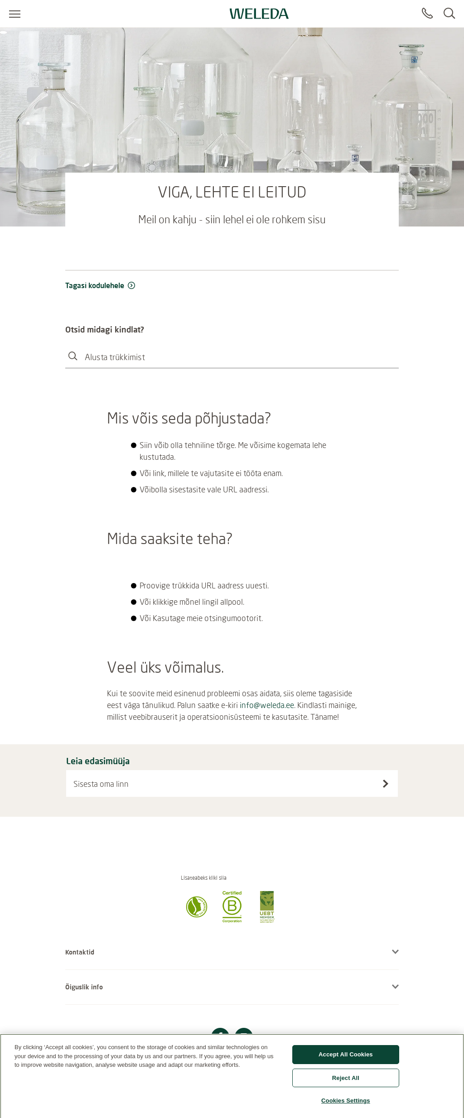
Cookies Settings (345, 1103)
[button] (197, 920)
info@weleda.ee (267, 705)
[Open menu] (14, 13)
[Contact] (427, 13)
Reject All (345, 1080)
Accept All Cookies (346, 1057)
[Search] (449, 13)
